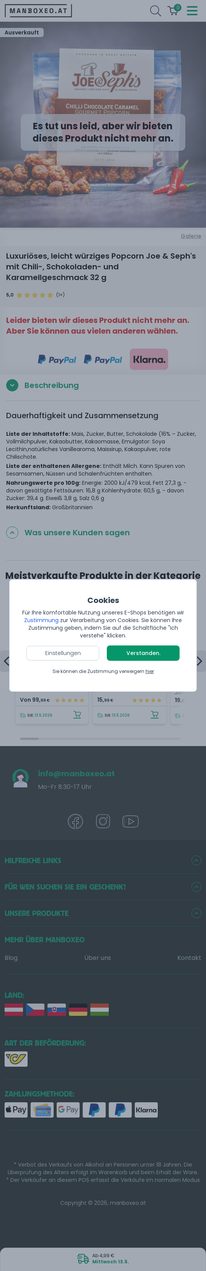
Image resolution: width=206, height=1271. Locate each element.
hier (150, 671)
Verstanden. (143, 653)
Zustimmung (41, 620)
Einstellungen (63, 653)
